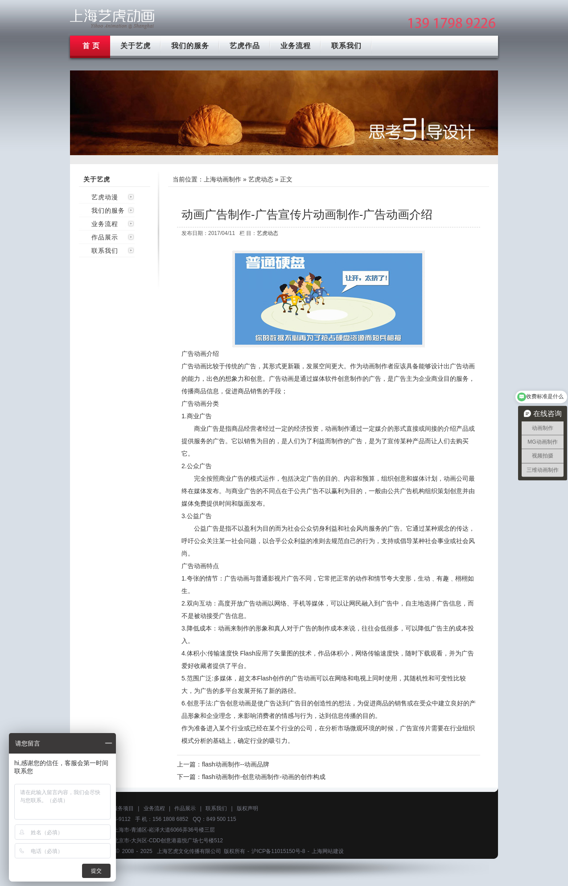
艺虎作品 (245, 45)
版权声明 (247, 808)
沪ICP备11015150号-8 (278, 851)
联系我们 (346, 45)
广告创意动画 (232, 703)
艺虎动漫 (104, 197)
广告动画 (193, 366)
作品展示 (104, 237)
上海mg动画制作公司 (112, 19)
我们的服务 (190, 45)
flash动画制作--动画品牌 (235, 764)
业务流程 (295, 45)
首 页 (91, 45)
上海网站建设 (328, 851)
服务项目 (123, 808)
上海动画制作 (222, 179)
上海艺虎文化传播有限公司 (189, 851)
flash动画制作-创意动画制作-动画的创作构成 (263, 776)
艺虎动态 (260, 179)
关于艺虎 (135, 45)
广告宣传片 (415, 728)
